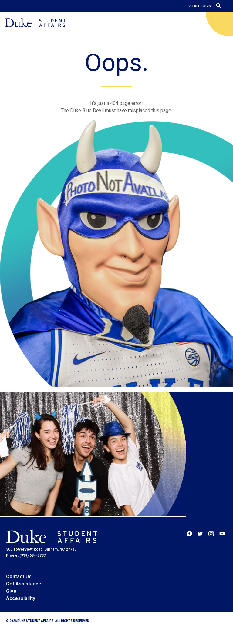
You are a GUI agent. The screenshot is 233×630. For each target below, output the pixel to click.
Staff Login (200, 6)
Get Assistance (23, 584)
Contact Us (19, 576)
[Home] (35, 23)
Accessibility (20, 598)
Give (11, 591)
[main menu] (222, 23)
